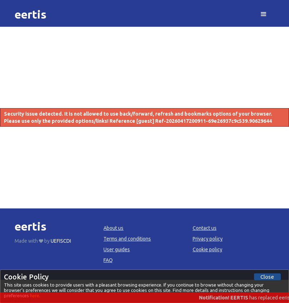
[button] (263, 14)
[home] (30, 14)
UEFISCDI (61, 241)
